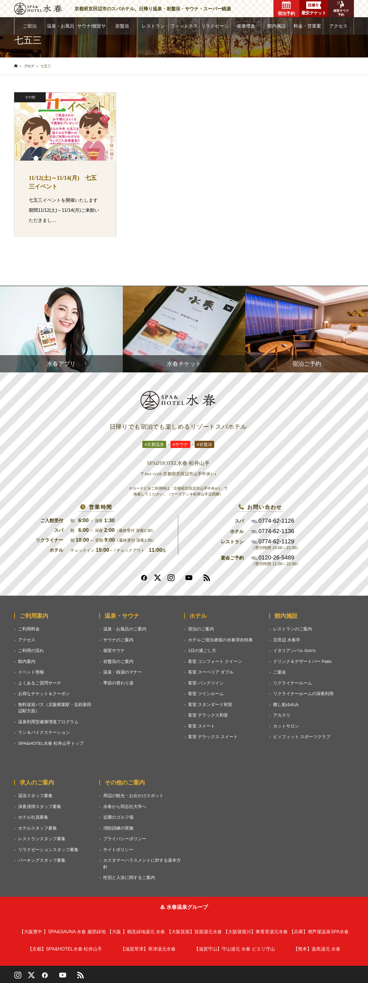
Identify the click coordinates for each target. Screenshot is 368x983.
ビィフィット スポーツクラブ (301, 736)
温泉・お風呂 (60, 26)
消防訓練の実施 (118, 828)
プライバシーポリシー (124, 838)
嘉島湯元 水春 (316, 949)
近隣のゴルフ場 (118, 817)
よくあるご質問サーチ (39, 682)
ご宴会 (279, 672)
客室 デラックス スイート (213, 736)
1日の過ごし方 (202, 650)
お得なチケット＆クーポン (44, 693)
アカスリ (281, 715)
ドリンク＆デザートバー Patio (302, 661)
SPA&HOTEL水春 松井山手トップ (51, 743)
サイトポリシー (118, 849)
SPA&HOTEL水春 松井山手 (65, 949)
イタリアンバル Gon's (294, 650)
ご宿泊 (30, 26)
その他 (30, 97)
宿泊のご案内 (201, 628)
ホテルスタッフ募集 (37, 828)
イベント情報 (31, 672)
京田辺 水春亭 (286, 639)
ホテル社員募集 (33, 817)
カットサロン (286, 726)
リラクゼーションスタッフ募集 (48, 849)
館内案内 (26, 661)
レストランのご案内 (292, 628)
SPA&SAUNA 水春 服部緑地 (62, 931)
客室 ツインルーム (206, 693)
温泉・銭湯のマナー (122, 672)
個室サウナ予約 (341, 8)
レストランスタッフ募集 (42, 838)
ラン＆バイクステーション (44, 732)
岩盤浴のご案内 (118, 661)
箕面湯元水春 (194, 931)
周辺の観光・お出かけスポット (133, 795)
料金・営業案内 (307, 29)
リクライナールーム (292, 682)
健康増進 (246, 26)
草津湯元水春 (148, 949)
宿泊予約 (286, 8)
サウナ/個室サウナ (91, 29)
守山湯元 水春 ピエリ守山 (234, 949)
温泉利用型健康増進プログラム (48, 721)
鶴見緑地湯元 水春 (136, 931)
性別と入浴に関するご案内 (129, 877)
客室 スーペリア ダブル (210, 672)
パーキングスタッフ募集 (42, 860)
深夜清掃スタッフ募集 (39, 806)
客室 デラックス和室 (208, 715)
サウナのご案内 (118, 639)
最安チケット (313, 8)
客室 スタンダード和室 (210, 704)
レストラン (153, 26)
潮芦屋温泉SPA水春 (319, 931)
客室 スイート (201, 726)
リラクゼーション (215, 29)
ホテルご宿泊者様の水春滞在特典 (220, 639)
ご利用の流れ (31, 650)
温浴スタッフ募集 (35, 795)
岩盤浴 (122, 26)
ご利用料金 (29, 628)
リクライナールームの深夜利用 (303, 693)
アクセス (338, 26)
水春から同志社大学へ (124, 806)
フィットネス (184, 26)
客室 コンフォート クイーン (215, 661)
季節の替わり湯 (118, 682)
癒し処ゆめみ (286, 704)
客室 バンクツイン (206, 682)
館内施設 (276, 26)
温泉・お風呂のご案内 (124, 628)
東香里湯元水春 (255, 931)
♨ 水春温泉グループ (184, 907)
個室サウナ (114, 650)
